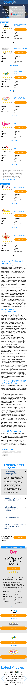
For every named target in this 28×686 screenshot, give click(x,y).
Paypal (5, 452)
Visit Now (20, 30)
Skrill (5, 455)
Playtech (11, 682)
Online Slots (18, 39)
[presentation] (2, 667)
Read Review (13, 42)
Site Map (20, 682)
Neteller (12, 452)
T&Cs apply (15, 177)
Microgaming (12, 684)
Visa (19, 452)
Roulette (3, 683)
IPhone (3, 35)
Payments (8, 20)
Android (3, 33)
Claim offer (20, 537)
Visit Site (13, 568)
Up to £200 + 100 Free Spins (20, 48)
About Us (20, 683)
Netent (11, 683)
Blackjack (17, 33)
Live (16, 36)
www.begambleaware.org (9, 179)
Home (2, 20)
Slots (2, 682)
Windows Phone (5, 38)
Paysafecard (7, 684)
